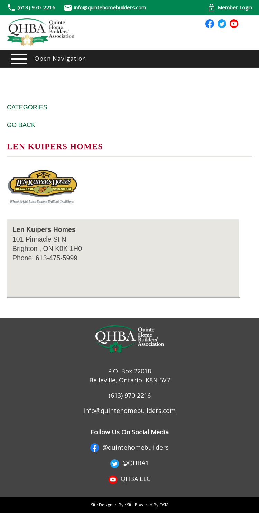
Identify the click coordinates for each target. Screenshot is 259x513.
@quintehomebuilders (129, 447)
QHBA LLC (129, 479)
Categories (27, 107)
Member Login (229, 7)
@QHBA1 (129, 463)
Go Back (21, 125)
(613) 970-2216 (36, 7)
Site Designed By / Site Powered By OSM (129, 505)
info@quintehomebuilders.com (105, 7)
